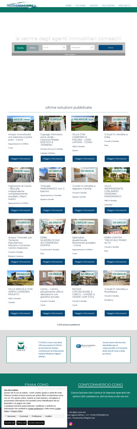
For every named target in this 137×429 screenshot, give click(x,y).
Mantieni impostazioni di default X (51, 388)
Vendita (21, 48)
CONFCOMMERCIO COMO (100, 385)
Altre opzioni (70, 54)
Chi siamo (80, 9)
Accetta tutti (10, 423)
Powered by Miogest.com (84, 418)
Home (68, 9)
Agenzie (94, 9)
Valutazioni (108, 9)
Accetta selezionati (36, 423)
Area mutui (125, 9)
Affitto (34, 48)
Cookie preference (35, 409)
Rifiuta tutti (21, 423)
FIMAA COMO (36, 385)
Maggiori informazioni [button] (21, 158)
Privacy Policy (16, 411)
